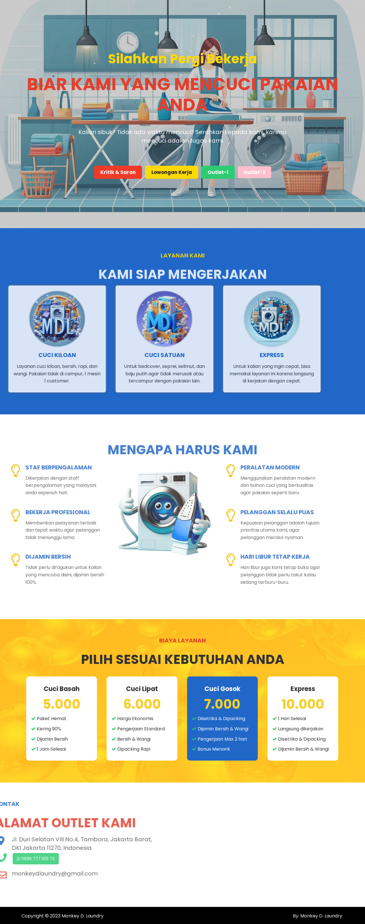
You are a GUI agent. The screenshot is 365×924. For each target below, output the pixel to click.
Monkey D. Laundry (83, 916)
